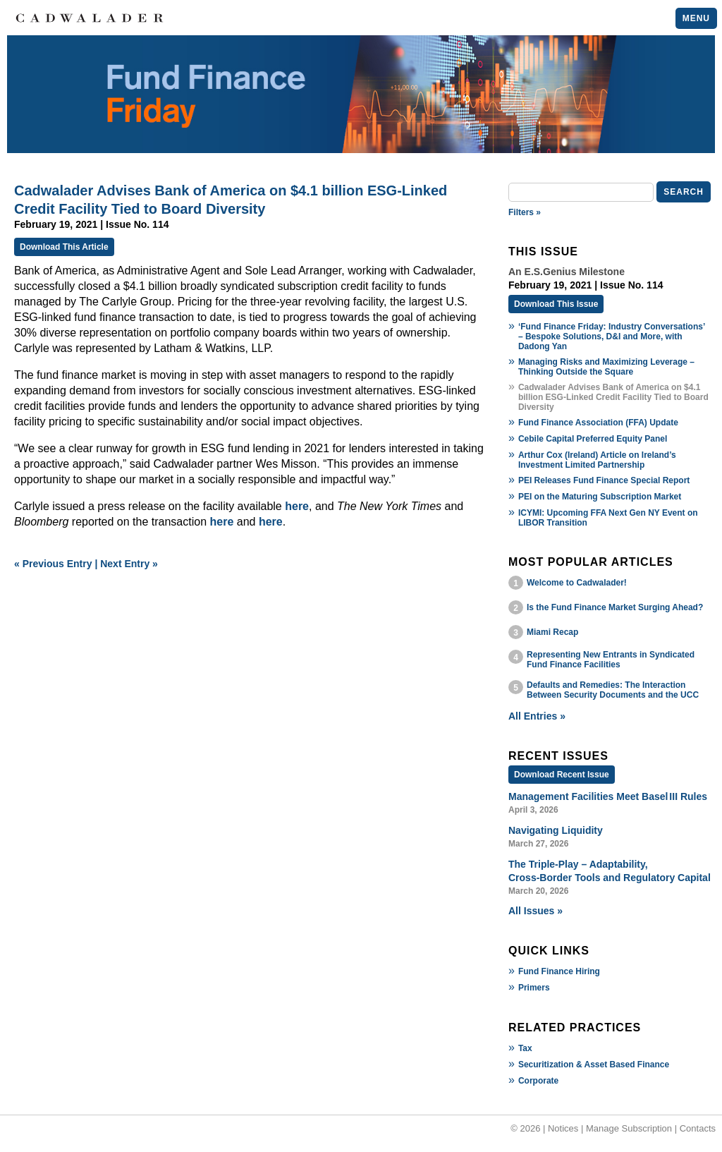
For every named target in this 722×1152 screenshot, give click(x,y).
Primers (534, 988)
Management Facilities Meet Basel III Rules (607, 796)
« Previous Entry (53, 563)
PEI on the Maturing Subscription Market (599, 497)
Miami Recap (552, 632)
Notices (563, 1128)
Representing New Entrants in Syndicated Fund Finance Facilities (611, 659)
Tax (525, 1048)
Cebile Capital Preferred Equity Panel (592, 439)
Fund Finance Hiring (559, 971)
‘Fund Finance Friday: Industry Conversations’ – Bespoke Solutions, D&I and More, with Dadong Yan (611, 336)
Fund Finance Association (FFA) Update (598, 423)
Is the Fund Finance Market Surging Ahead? (615, 607)
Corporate (538, 1081)
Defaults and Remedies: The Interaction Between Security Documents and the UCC (613, 690)
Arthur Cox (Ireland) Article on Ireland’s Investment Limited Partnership (597, 460)
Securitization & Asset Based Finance (593, 1064)
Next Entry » (129, 563)
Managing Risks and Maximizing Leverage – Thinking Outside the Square (606, 367)
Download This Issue (556, 304)
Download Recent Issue (561, 775)
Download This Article (64, 247)
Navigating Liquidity (555, 830)
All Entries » (536, 716)
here (297, 506)
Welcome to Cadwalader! (577, 583)
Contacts (698, 1128)
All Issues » (535, 910)
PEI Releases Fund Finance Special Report (604, 480)
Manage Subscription (629, 1128)
